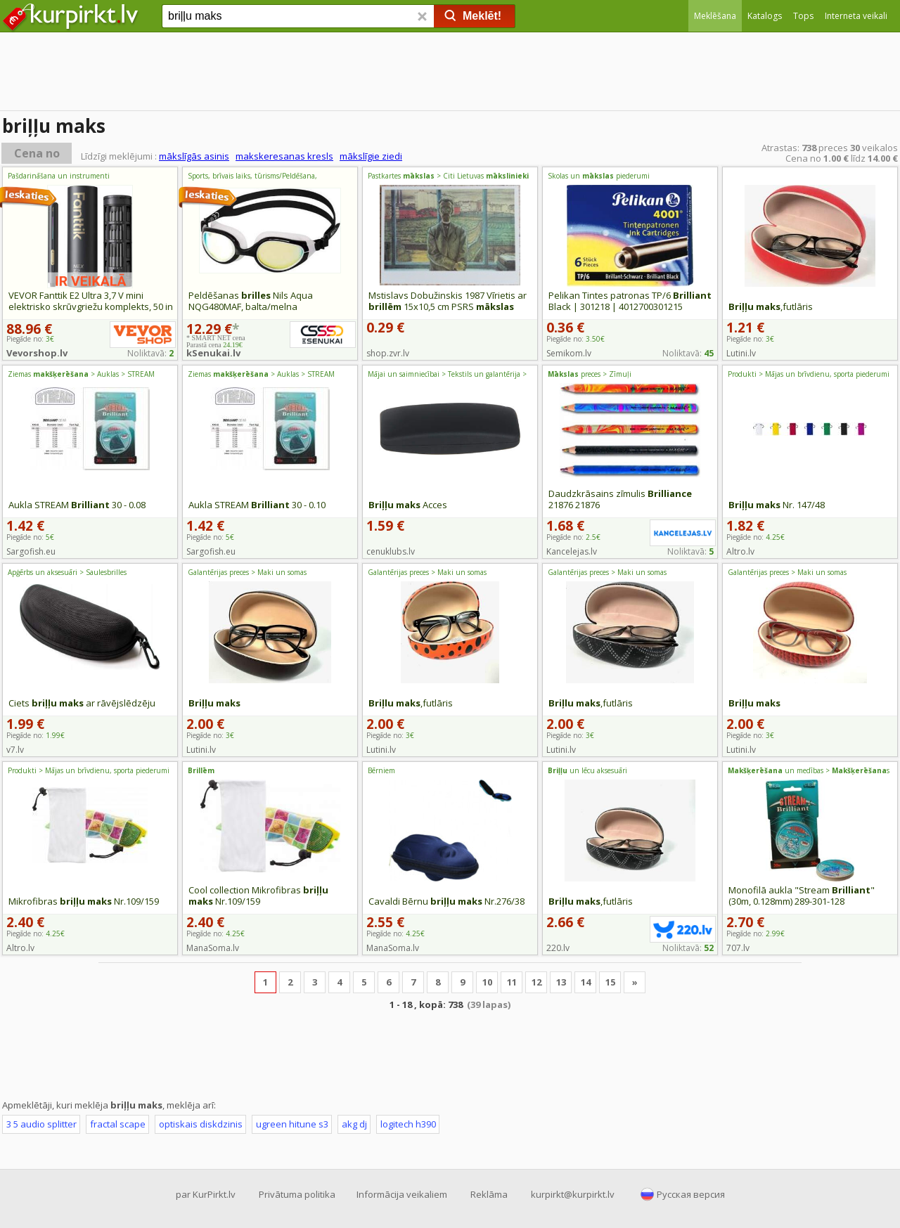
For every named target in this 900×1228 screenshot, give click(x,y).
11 (512, 982)
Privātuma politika (297, 1194)
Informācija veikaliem (401, 1194)
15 (610, 982)
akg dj (354, 1124)
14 (586, 982)
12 (536, 982)
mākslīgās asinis (194, 156)
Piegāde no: (575, 339)
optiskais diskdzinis (201, 1124)
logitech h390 (408, 1124)
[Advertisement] (450, 73)
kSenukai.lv (213, 353)
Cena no (37, 153)
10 (487, 982)
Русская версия (691, 1194)
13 (561, 982)
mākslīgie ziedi (371, 156)
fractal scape (118, 1124)
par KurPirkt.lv (206, 1194)
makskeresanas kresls (284, 156)
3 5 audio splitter (41, 1124)
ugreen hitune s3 (292, 1124)
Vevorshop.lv (37, 353)
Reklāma (489, 1194)
